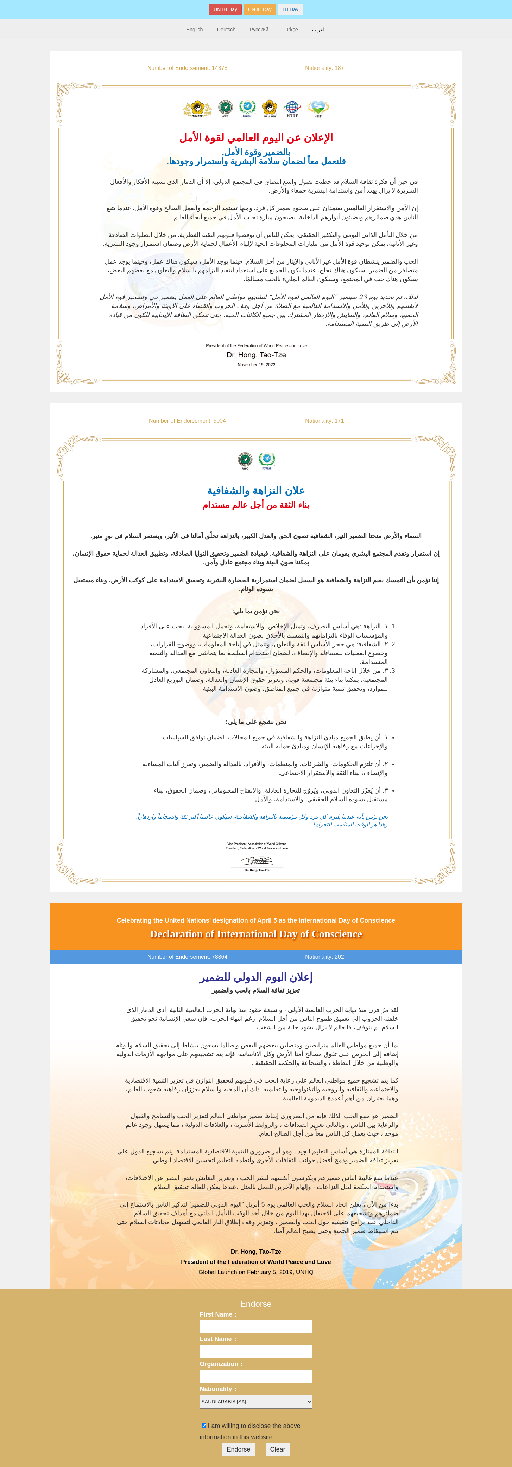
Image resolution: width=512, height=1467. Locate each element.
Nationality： (219, 1388)
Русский (258, 29)
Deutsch (226, 29)
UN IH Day (225, 9)
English (194, 29)
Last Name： (219, 1339)
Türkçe (290, 29)
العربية (319, 29)
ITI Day (290, 9)
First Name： (219, 1314)
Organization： (222, 1364)
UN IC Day (260, 9)
